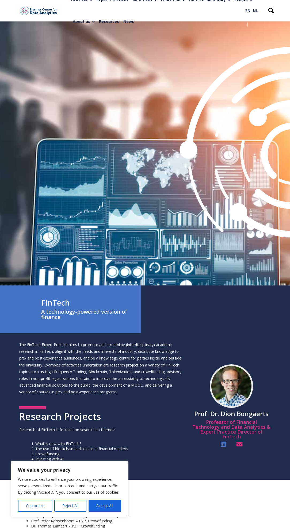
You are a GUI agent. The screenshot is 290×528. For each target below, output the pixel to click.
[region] (69, 489)
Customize (35, 505)
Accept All (104, 505)
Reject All (70, 505)
